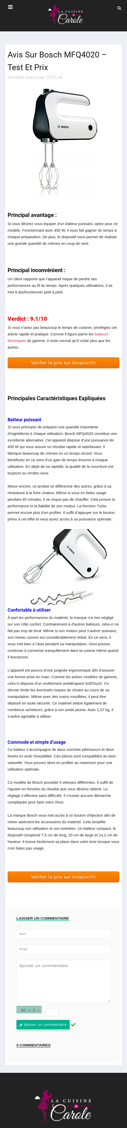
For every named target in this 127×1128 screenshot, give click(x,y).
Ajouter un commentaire (43, 1024)
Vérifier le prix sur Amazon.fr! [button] (63, 362)
